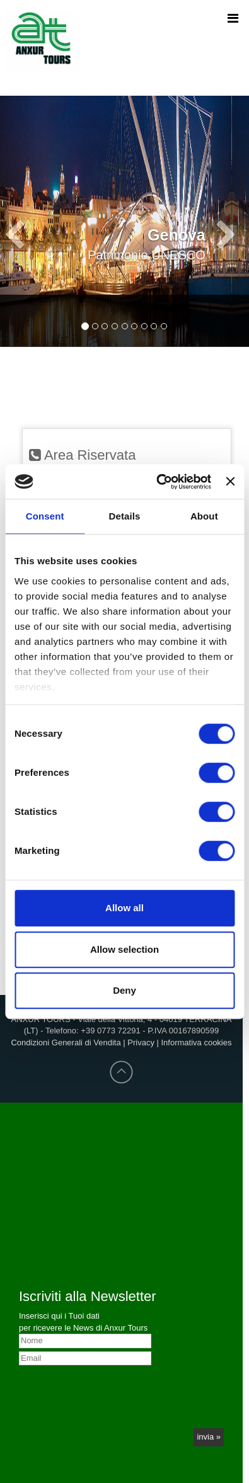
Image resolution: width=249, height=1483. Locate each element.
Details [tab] (125, 516)
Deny (124, 990)
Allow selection (124, 949)
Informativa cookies (196, 1042)
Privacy (140, 1042)
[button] (18, 173)
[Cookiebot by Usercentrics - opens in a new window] (159, 482)
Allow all (124, 907)
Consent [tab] (45, 516)
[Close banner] (230, 481)
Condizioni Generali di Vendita (65, 1042)
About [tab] (204, 516)
